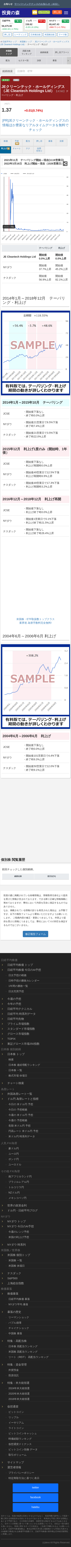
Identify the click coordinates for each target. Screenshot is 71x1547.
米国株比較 (50, 34)
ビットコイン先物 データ (23, 1449)
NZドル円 (14, 1192)
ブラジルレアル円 (18, 1181)
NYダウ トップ (16, 1221)
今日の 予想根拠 (17, 1109)
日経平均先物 (15, 1018)
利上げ (5, 148)
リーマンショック (18, 1317)
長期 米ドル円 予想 (19, 1125)
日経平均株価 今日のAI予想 (24, 969)
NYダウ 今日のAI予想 (20, 1226)
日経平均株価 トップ (20, 964)
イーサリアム (16, 1422)
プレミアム (44, 12)
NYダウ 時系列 (16, 1244)
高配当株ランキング (27, 52)
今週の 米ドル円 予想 (20, 1114)
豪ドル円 (13, 1148)
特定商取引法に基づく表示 (23, 1478)
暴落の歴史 (14, 1311)
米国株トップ (9, 52)
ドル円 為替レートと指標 (22, 1098)
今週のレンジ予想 (18, 1231)
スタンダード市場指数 (21, 1028)
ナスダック (14, 1273)
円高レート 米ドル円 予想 (23, 1131)
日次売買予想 (16, 991)
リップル (13, 1417)
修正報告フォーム (35, 934)
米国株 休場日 (16, 1265)
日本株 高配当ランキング (23, 1346)
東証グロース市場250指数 (23, 1043)
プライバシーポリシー (21, 1472)
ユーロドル (14, 1164)
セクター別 (23, 60)
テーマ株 (63, 34)
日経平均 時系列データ (21, 1013)
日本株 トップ (16, 1054)
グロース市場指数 (18, 1033)
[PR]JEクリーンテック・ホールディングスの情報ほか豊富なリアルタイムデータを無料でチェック (35, 125)
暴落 (55, 60)
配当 (8, 60)
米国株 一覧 (15, 1260)
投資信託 (13, 1375)
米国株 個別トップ (18, 1254)
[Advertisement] (35, 578)
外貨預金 (13, 1369)
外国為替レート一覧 (19, 1093)
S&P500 (12, 1278)
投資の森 (11, 12)
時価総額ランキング (20, 1438)
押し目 (57, 12)
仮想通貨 (12, 1406)
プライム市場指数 (18, 1023)
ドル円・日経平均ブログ (22, 1210)
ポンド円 (13, 1159)
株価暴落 (12, 1293)
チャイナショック (18, 1328)
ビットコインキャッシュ (22, 1433)
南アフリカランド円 (20, 1176)
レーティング (20, 34)
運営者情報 (14, 1467)
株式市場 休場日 (17, 1075)
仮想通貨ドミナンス (20, 1444)
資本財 (6, 80)
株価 (6, 141)
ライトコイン (16, 1428)
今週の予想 (14, 998)
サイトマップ (15, 1462)
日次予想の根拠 (17, 975)
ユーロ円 (13, 1153)
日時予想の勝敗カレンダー (23, 980)
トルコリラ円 (16, 1187)
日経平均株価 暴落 (19, 1299)
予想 (17, 142)
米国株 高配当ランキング (23, 1351)
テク (28, 148)
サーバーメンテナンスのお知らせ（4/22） (37, 4)
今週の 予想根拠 (17, 1120)
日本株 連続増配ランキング (24, 1064)
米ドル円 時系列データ (21, 1136)
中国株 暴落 (15, 1333)
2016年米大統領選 (19, 1398)
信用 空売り (39, 149)
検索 (11, 1059)
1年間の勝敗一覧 (18, 985)
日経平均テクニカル (19, 1008)
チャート (17, 148)
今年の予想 (14, 1003)
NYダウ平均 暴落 (18, 1304)
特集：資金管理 (17, 1364)
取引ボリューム (17, 1454)
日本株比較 (36, 34)
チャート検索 (15, 1083)
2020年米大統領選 (19, 1393)
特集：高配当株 (17, 1340)
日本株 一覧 (15, 1070)
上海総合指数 (15, 1283)
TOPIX (11, 1038)
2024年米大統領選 (19, 1388)
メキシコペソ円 (17, 1197)
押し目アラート (62, 52)
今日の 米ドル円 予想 (20, 1104)
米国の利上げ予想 (18, 1237)
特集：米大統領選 (18, 1382)
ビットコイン (16, 1411)
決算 (39, 60)
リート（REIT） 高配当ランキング (28, 1357)
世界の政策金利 (17, 1205)
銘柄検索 (44, 52)
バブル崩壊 (14, 1322)
